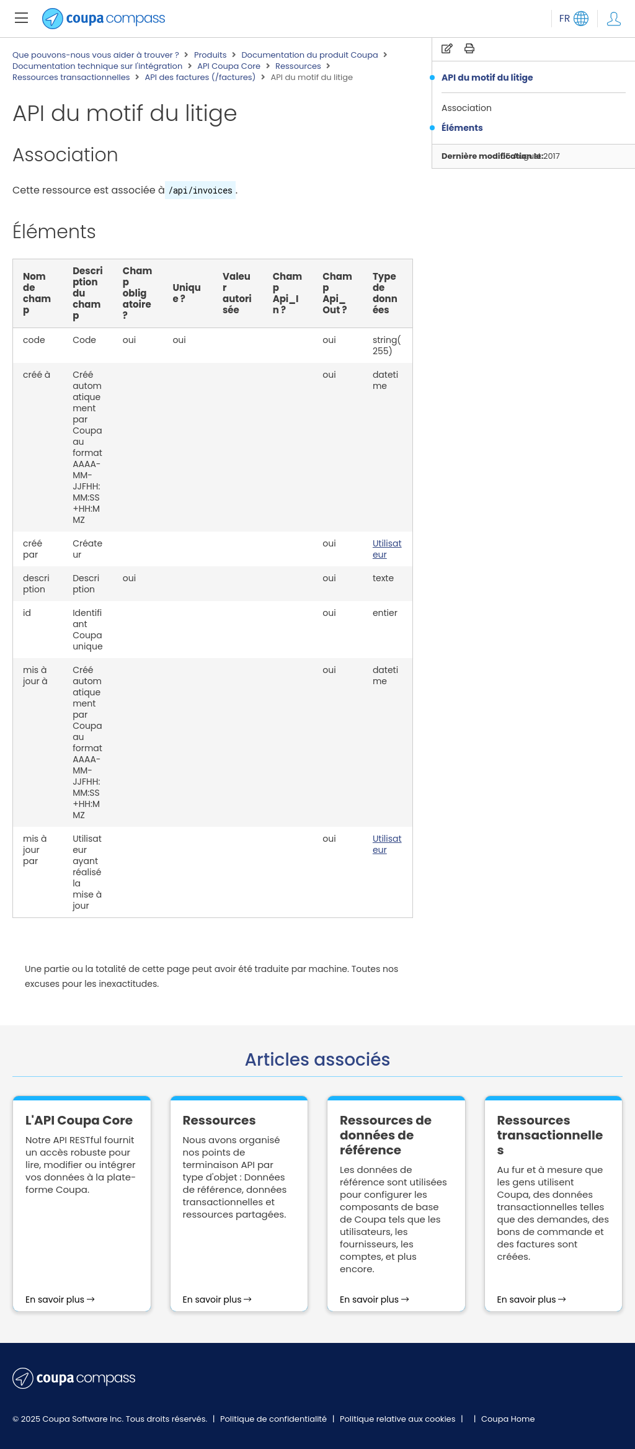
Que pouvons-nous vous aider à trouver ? (95, 55)
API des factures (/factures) (200, 77)
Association (467, 108)
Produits (210, 55)
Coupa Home (508, 1419)
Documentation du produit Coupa (309, 55)
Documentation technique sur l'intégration (97, 66)
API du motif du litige (487, 77)
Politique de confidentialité (274, 1419)
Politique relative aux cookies (399, 1419)
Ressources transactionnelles (71, 77)
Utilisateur (387, 549)
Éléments (462, 128)
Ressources (298, 66)
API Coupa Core (228, 66)
